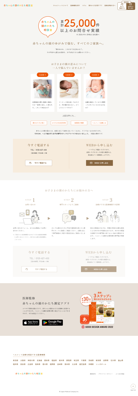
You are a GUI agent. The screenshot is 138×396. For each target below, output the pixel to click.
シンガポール (101, 364)
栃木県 (61, 360)
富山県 (120, 360)
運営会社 (93, 374)
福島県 (54, 360)
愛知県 (46, 360)
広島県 (30, 364)
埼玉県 (76, 360)
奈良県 (22, 364)
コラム (84, 5)
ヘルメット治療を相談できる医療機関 (29, 354)
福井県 (15, 364)
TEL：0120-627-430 (38, 149)
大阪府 (22, 360)
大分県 (74, 364)
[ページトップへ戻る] (133, 386)
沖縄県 (91, 364)
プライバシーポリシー (105, 374)
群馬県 (68, 360)
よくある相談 (120, 374)
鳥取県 (37, 364)
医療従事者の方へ (109, 5)
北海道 (39, 360)
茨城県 (91, 360)
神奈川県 (31, 360)
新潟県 (98, 360)
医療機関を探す (75, 5)
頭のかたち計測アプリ (95, 5)
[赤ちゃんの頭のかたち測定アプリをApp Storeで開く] (31, 323)
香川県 (45, 364)
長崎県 (59, 364)
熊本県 (67, 364)
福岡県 (52, 364)
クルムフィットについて (60, 5)
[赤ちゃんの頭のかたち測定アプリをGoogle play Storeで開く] (52, 323)
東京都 (15, 360)
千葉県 (83, 360)
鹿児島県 (82, 364)
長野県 (105, 360)
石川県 (113, 360)
